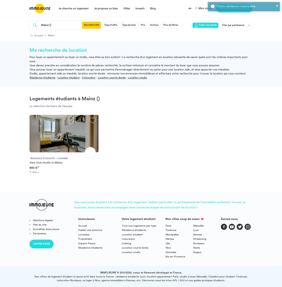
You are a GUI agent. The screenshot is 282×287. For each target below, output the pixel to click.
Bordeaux (198, 243)
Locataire (84, 234)
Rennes (197, 234)
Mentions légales (43, 220)
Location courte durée (112, 77)
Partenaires (39, 233)
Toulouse (170, 230)
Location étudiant (69, 77)
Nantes (169, 239)
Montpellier (172, 234)
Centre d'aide (41, 244)
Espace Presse (86, 243)
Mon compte (206, 8)
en (190, 8)
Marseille (198, 225)
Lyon (196, 230)
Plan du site (40, 224)
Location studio (137, 77)
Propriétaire (85, 239)
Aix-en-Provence (175, 256)
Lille (167, 243)
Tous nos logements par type (139, 225)
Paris (168, 225)
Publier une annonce (90, 230)
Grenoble (170, 252)
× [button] (277, 5)
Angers (197, 252)
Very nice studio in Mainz (46, 162)
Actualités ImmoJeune (46, 229)
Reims (196, 247)
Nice (168, 247)
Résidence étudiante (42, 77)
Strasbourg (199, 239)
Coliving (126, 243)
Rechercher (91, 25)
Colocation (88, 77)
